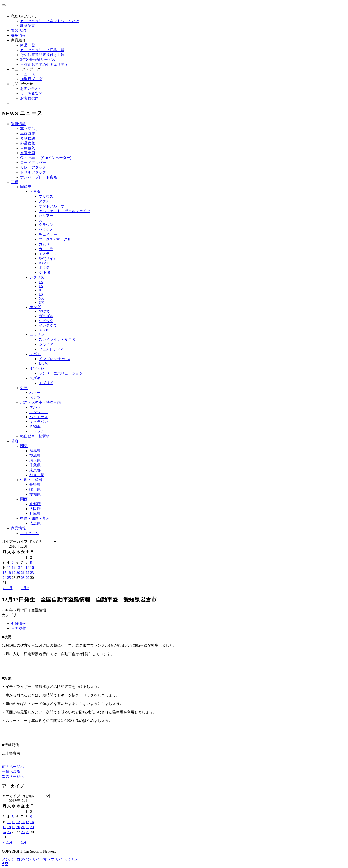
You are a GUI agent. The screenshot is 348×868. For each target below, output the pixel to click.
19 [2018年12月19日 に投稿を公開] (13, 573)
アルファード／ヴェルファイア (64, 211)
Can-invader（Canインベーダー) (45, 158)
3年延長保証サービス (37, 60)
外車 (24, 388)
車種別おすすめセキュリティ (44, 64)
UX (41, 303)
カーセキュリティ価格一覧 (42, 50)
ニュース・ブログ (26, 69)
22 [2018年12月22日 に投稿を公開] (27, 573)
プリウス (46, 196)
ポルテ (44, 268)
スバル (35, 354)
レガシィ (46, 364)
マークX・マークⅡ (55, 239)
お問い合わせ (22, 84)
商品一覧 (27, 45)
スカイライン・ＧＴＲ (57, 339)
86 (40, 220)
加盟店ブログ (31, 79)
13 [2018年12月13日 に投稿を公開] (18, 567)
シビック (46, 321)
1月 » (25, 588)
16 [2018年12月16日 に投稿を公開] (32, 567)
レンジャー (38, 412)
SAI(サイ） (48, 259)
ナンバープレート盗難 (38, 177)
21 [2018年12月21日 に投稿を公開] (23, 573)
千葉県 (35, 465)
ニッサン (36, 335)
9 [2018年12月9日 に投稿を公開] (31, 562)
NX (41, 298)
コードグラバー (33, 162)
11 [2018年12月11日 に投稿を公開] (9, 567)
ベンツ (35, 397)
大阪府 (35, 509)
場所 (14, 441)
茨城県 (35, 455)
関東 (24, 446)
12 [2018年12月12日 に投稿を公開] (13, 567)
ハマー (35, 393)
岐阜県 (35, 489)
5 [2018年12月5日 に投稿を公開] (13, 562)
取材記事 (27, 26)
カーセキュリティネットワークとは (49, 21)
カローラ (46, 249)
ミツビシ (36, 368)
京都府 (35, 504)
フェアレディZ (51, 349)
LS (41, 282)
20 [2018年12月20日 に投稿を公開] (18, 573)
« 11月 (7, 588)
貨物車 (35, 426)
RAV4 (43, 263)
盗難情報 (18, 124)
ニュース (27, 74)
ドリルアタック (33, 172)
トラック (36, 431)
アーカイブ (11, 796)
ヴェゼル (46, 316)
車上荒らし (29, 129)
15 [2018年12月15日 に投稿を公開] (27, 567)
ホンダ (35, 307)
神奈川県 (36, 475)
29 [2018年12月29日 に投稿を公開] (27, 578)
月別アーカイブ (15, 541)
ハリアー (46, 216)
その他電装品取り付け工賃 (42, 55)
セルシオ (46, 230)
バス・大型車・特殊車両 (40, 402)
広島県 (35, 523)
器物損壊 (27, 138)
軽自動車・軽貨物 (35, 436)
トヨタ (35, 192)
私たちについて (24, 16)
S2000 (43, 330)
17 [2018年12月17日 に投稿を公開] (4, 573)
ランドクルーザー (53, 206)
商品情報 (18, 528)
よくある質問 (31, 93)
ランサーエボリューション (61, 373)
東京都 (35, 470)
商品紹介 (18, 40)
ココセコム (29, 533)
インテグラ (48, 326)
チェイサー (48, 234)
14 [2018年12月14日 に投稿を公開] (23, 567)
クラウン (46, 225)
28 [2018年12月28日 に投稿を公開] (23, 578)
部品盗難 (27, 143)
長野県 (35, 485)
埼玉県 (35, 460)
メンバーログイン (16, 859)
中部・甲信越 (31, 480)
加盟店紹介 (20, 30)
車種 (14, 182)
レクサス (36, 277)
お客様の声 (29, 98)
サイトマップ (43, 859)
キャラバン (38, 422)
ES (41, 286)
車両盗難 (27, 133)
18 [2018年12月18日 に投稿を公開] (9, 573)
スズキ (35, 378)
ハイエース (38, 417)
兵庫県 (35, 514)
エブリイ (46, 383)
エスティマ (48, 254)
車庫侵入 (27, 148)
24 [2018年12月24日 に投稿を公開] (4, 578)
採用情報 (18, 35)
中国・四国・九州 (35, 518)
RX (41, 290)
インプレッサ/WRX (54, 359)
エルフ (35, 407)
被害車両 (27, 153)
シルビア (46, 344)
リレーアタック (33, 167)
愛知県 (35, 494)
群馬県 (35, 451)
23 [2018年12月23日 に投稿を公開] (32, 573)
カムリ (44, 244)
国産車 (25, 187)
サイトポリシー (68, 859)
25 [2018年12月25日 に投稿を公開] (9, 578)
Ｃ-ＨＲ (45, 272)
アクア (44, 201)
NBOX (44, 312)
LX (41, 294)
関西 (24, 499)
